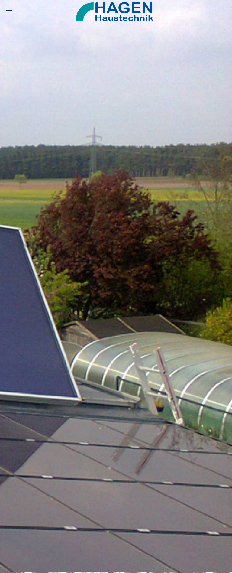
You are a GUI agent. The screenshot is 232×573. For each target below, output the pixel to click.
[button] (9, 12)
